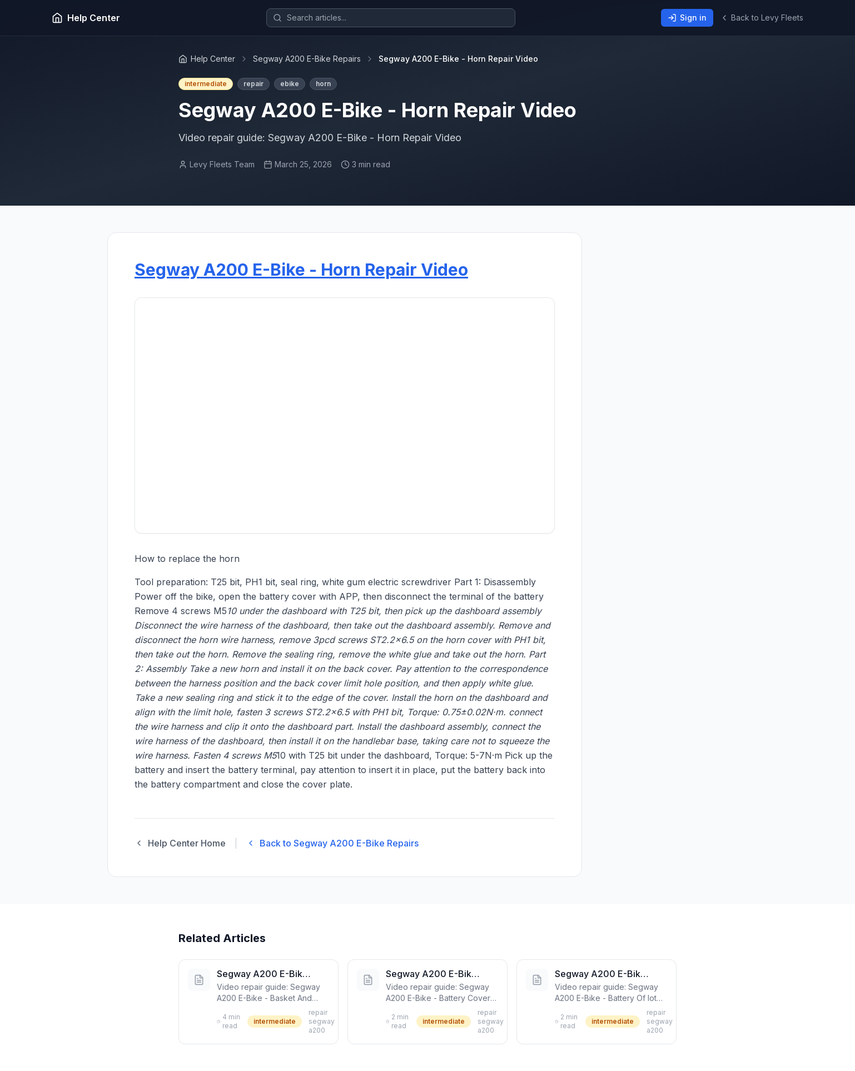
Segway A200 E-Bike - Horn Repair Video (301, 270)
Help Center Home (180, 843)
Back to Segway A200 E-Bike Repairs (332, 843)
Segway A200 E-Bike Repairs (307, 58)
